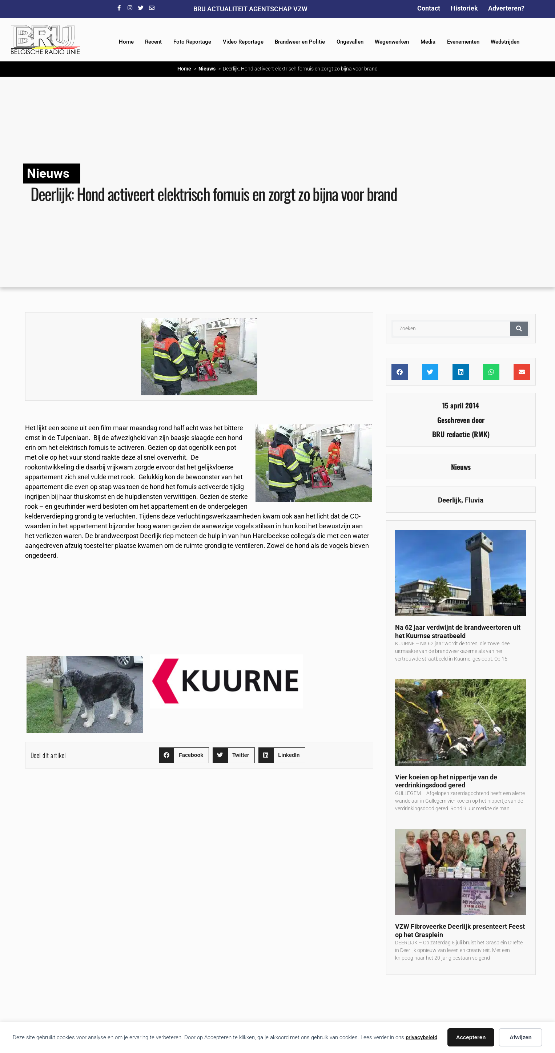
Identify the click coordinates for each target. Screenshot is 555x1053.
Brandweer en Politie (300, 42)
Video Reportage (243, 42)
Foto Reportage (192, 42)
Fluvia (474, 500)
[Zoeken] (519, 329)
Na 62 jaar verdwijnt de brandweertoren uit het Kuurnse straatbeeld (457, 632)
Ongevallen (350, 42)
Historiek (464, 8)
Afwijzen (521, 1037)
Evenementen (463, 42)
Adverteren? (506, 8)
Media (428, 42)
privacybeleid (421, 1037)
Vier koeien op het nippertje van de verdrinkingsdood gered (446, 781)
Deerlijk (449, 500)
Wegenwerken (392, 42)
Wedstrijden (505, 42)
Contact (428, 8)
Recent (153, 42)
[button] (184, 755)
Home (126, 42)
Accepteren (471, 1037)
